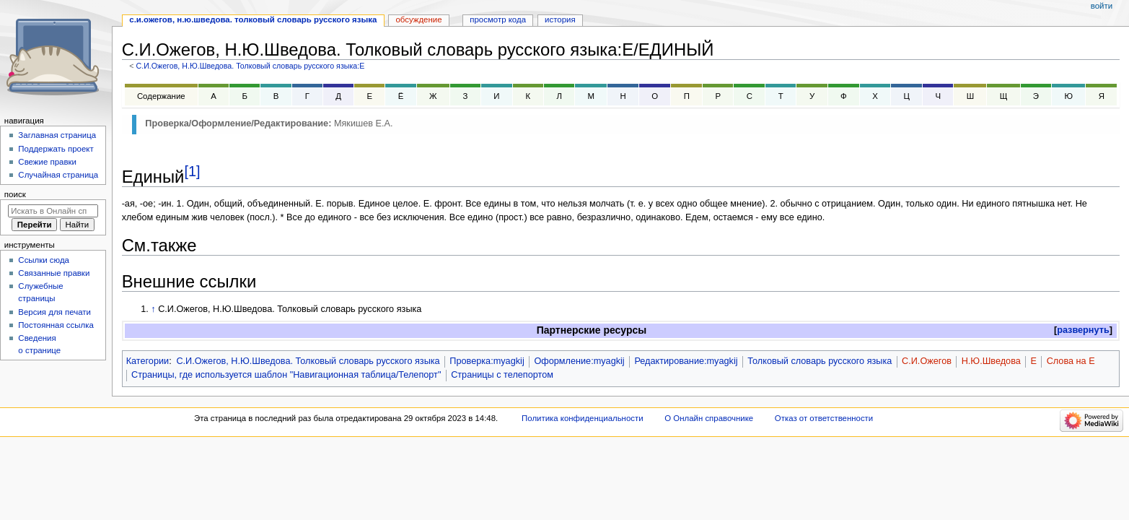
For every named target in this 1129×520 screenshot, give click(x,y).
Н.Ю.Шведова (991, 361)
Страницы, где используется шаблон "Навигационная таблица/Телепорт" (286, 375)
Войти (1101, 5)
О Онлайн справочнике (708, 418)
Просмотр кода (498, 19)
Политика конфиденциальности (582, 418)
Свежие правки (47, 161)
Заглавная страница (57, 135)
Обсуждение (418, 19)
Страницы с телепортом (502, 375)
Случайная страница (58, 174)
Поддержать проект (55, 148)
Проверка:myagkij (486, 361)
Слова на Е (1071, 361)
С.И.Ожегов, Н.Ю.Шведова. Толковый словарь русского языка (307, 361)
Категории (148, 361)
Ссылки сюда (43, 260)
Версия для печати (54, 312)
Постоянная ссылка (55, 325)
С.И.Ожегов (927, 361)
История (560, 19)
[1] (192, 171)
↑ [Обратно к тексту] (153, 309)
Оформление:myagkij (579, 361)
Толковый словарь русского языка (819, 361)
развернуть (1083, 330)
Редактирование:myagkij (685, 361)
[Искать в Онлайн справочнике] (53, 210)
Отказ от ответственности (824, 418)
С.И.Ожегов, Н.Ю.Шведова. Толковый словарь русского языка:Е (250, 65)
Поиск (15, 194)
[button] (1083, 330)
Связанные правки (53, 273)
